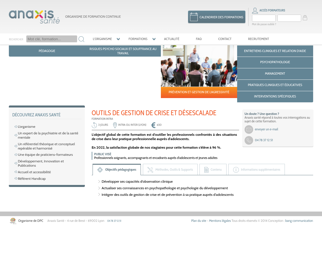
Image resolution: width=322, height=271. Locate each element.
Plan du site (202, 264)
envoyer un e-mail (266, 175)
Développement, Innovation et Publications (48, 206)
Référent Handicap (30, 219)
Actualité (168, 37)
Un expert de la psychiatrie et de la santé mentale (46, 181)
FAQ (194, 37)
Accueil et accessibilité (33, 213)
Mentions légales (223, 264)
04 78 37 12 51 (111, 264)
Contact (219, 37)
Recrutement (252, 37)
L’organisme (102, 37)
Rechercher (16, 37)
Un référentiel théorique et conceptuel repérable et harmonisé (45, 191)
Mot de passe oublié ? (263, 23)
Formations (136, 37)
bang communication (299, 264)
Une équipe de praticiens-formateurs (44, 200)
